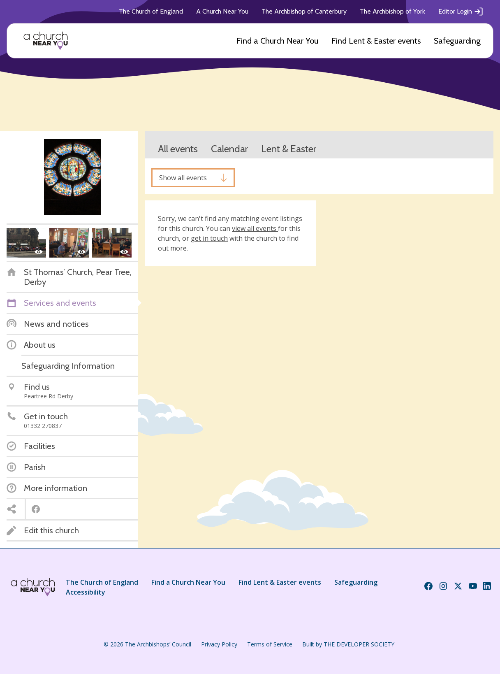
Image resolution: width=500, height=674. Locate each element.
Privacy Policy (219, 644)
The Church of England (151, 11)
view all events (255, 228)
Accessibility (85, 592)
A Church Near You (222, 11)
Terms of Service (269, 644)
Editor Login (461, 11)
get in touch (209, 238)
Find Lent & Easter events (376, 41)
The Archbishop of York (392, 11)
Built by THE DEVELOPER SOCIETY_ (349, 644)
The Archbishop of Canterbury (304, 11)
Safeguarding (457, 41)
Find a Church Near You (277, 41)
